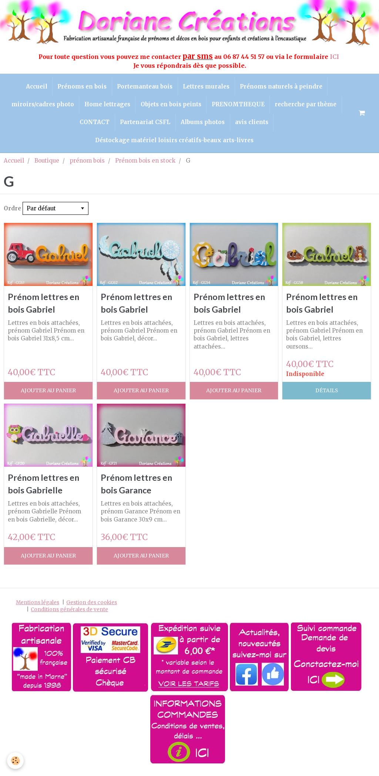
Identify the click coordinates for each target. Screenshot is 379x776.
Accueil (34, 86)
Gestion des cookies (91, 609)
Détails (326, 396)
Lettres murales (207, 86)
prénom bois (87, 165)
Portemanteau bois (144, 86)
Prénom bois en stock (145, 165)
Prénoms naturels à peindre (283, 86)
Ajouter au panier (48, 396)
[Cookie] (15, 760)
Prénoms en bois (80, 86)
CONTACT (93, 125)
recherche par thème (308, 106)
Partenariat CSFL (145, 125)
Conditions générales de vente (69, 616)
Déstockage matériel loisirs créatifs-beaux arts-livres (174, 144)
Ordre (12, 213)
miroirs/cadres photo (40, 106)
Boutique (46, 165)
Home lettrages (106, 106)
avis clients (253, 125)
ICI (335, 56)
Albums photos (203, 125)
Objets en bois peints (171, 106)
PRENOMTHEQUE (239, 106)
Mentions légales (37, 609)
